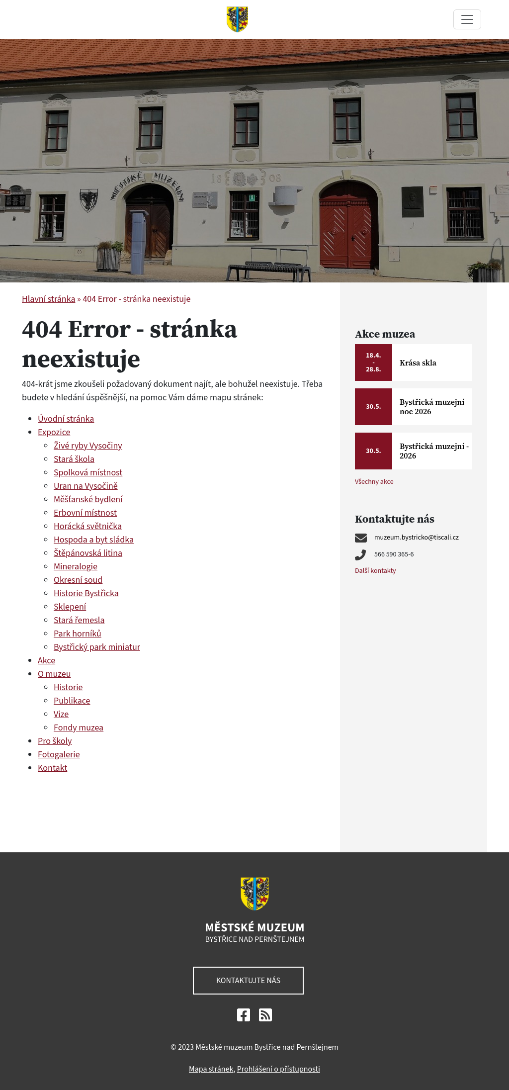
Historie (68, 687)
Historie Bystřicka (86, 593)
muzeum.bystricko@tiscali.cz (416, 538)
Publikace (72, 701)
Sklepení (70, 607)
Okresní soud (78, 580)
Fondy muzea (78, 728)
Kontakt (52, 768)
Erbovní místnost (85, 513)
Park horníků (77, 634)
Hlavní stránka (48, 299)
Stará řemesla (79, 620)
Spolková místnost (88, 472)
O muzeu (54, 674)
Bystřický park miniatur (97, 647)
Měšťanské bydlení (88, 499)
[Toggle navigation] (467, 19)
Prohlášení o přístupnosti (278, 1069)
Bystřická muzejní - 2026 (434, 451)
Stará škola (74, 459)
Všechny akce (374, 482)
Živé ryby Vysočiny (88, 446)
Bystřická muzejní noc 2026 (432, 406)
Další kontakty (375, 571)
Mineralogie (75, 566)
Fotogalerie (59, 754)
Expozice (54, 432)
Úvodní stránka (66, 419)
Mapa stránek (211, 1069)
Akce (46, 660)
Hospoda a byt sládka (94, 540)
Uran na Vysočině (86, 486)
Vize (61, 714)
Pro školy (55, 741)
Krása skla (418, 362)
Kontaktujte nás (248, 980)
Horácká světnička (88, 526)
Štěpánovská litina (88, 553)
